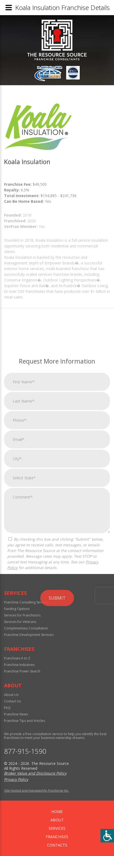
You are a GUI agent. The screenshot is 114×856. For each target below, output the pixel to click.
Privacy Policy (16, 779)
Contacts (57, 845)
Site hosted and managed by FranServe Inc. (36, 790)
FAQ (7, 707)
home (57, 811)
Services (57, 828)
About (57, 819)
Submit (57, 695)
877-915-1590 (25, 751)
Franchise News (16, 714)
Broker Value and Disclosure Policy (35, 773)
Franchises (57, 836)
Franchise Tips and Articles (24, 720)
